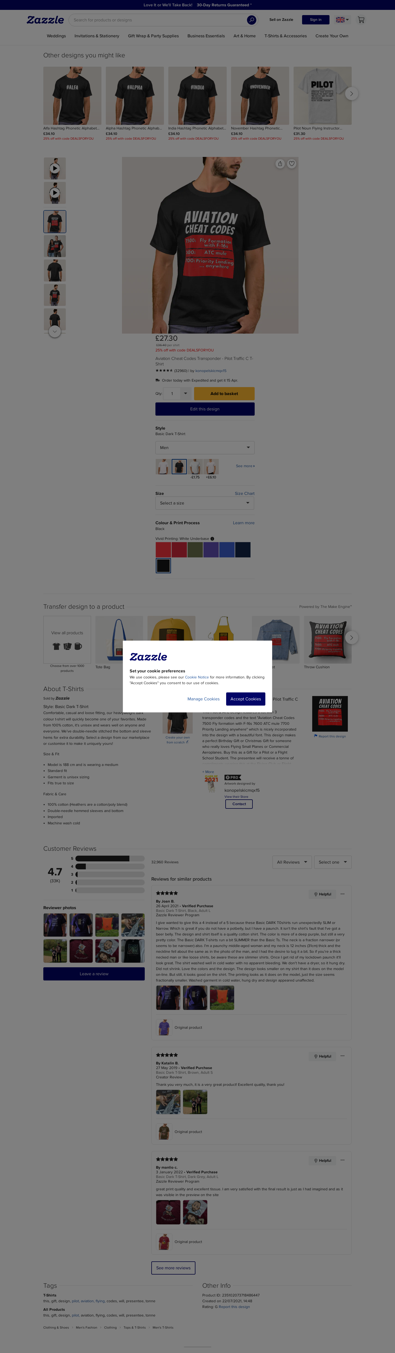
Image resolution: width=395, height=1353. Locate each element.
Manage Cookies (203, 699)
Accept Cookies (246, 699)
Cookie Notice (197, 677)
